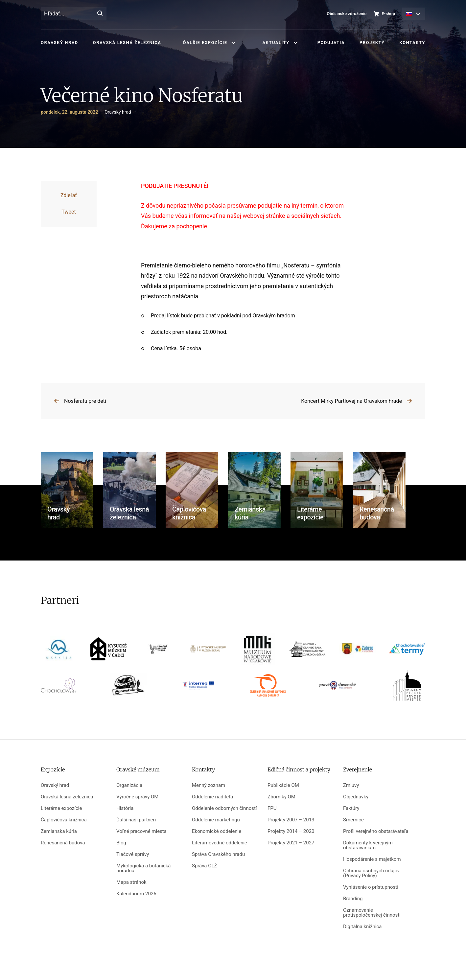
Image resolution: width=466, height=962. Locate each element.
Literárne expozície (61, 808)
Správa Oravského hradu (218, 854)
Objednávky (355, 796)
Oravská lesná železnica (127, 42)
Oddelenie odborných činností (224, 808)
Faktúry (351, 808)
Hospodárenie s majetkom (372, 859)
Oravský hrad (59, 42)
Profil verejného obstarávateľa (375, 831)
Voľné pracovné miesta (141, 831)
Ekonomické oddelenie (216, 831)
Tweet (68, 212)
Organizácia (129, 785)
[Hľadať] (99, 13)
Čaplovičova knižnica (64, 819)
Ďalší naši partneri (136, 819)
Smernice (353, 819)
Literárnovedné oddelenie (219, 842)
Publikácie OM (283, 785)
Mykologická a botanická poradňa (143, 868)
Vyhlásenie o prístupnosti (370, 887)
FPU (272, 808)
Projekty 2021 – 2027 (291, 842)
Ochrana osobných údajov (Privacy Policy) (371, 873)
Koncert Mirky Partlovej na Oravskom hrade (351, 401)
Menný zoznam (208, 785)
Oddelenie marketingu (216, 819)
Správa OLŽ (204, 865)
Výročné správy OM (137, 796)
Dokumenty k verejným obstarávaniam (368, 845)
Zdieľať (68, 195)
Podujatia (331, 42)
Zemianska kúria (59, 831)
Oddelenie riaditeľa (212, 796)
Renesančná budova (63, 842)
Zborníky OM (281, 796)
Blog (121, 842)
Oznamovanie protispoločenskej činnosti (372, 913)
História (124, 808)
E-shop (388, 13)
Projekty (372, 42)
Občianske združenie (346, 13)
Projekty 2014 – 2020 (291, 831)
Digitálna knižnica (362, 926)
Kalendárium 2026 (136, 893)
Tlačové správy (132, 854)
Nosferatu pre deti (85, 401)
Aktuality (276, 42)
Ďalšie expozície (205, 42)
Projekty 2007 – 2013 (291, 819)
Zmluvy (351, 785)
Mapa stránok (131, 882)
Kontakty (412, 42)
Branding (352, 898)
